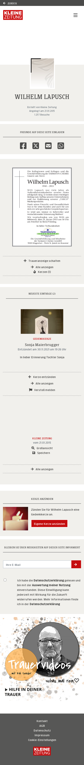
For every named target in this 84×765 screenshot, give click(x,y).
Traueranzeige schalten (42, 260)
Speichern (41, 452)
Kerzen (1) (42, 271)
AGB (42, 725)
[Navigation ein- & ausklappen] (75, 15)
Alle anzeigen (42, 267)
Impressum (42, 735)
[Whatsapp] (61, 143)
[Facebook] (23, 143)
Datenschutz (42, 730)
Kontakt (42, 720)
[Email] (48, 143)
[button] (76, 564)
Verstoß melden (42, 389)
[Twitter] (35, 143)
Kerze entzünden (42, 376)
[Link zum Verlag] (30, 14)
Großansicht (42, 448)
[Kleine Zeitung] (42, 751)
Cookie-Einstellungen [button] (42, 739)
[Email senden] (37, 564)
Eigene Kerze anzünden (49, 523)
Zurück (10, 3)
